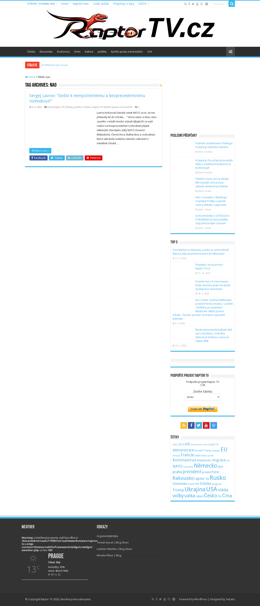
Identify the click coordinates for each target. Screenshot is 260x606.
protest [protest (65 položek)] (206, 472)
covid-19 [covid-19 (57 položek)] (213, 444)
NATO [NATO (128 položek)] (178, 466)
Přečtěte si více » (40, 150)
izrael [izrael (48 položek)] (210, 455)
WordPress (200, 599)
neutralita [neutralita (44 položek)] (188, 467)
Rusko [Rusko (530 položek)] (218, 477)
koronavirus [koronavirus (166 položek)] (184, 459)
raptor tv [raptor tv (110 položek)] (201, 479)
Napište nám (81, 3)
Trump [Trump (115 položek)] (178, 490)
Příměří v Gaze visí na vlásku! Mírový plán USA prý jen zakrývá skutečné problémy (212, 182)
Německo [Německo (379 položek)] (205, 465)
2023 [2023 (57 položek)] (181, 444)
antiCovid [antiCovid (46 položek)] (196, 444)
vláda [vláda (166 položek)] (223, 489)
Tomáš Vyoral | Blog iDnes (113, 542)
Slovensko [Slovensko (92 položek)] (180, 484)
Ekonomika (46, 51)
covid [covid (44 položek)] (204, 444)
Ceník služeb (101, 3)
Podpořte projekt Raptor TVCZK (202, 383)
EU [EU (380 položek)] (224, 449)
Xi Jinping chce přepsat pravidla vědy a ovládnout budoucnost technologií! (214, 164)
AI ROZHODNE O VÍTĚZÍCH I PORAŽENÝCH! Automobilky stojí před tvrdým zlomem (212, 219)
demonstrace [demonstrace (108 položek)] (183, 450)
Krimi (77, 51)
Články (31, 51)
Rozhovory (63, 51)
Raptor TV (97, 107)
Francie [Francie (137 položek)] (187, 455)
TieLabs (230, 599)
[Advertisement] (202, 101)
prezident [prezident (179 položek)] (192, 471)
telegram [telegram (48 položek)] (217, 484)
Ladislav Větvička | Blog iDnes (114, 549)
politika (102, 51)
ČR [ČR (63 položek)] (219, 496)
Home (65, 3)
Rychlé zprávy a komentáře (126, 51)
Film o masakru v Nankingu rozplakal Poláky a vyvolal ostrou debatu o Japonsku (211, 201)
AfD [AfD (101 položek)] (187, 444)
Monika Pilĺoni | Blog (109, 555)
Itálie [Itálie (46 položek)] (204, 455)
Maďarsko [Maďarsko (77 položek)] (204, 460)
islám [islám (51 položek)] (198, 455)
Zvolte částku (202, 391)
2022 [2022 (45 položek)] (175, 444)
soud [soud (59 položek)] (191, 483)
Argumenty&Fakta (107, 536)
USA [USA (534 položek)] (211, 489)
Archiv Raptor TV (55, 107)
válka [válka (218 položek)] (189, 495)
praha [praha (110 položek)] (177, 472)
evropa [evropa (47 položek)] (176, 455)
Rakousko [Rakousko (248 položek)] (183, 478)
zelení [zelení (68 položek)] (199, 496)
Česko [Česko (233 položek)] (210, 496)
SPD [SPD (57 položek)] (197, 483)
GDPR (142, 3)
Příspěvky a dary (123, 3)
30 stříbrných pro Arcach (54, 65)
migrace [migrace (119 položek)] (219, 460)
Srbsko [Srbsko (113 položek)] (205, 483)
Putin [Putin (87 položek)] (215, 472)
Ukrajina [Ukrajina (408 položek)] (195, 489)
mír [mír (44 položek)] (228, 460)
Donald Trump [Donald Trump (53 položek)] (202, 450)
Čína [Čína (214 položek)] (227, 495)
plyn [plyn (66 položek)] (220, 466)
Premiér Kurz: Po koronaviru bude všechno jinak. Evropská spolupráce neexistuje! (212, 285)
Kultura (89, 51)
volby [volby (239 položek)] (178, 496)
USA (149, 51)
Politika (87, 107)
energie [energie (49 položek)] (216, 450)
